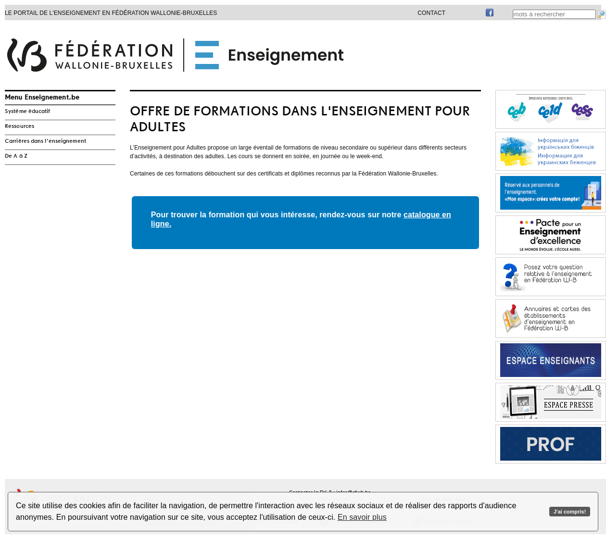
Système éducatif (27, 111)
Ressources (19, 126)
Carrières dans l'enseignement (45, 141)
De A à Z (16, 156)
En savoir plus (362, 517)
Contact (431, 13)
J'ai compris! (570, 511)
